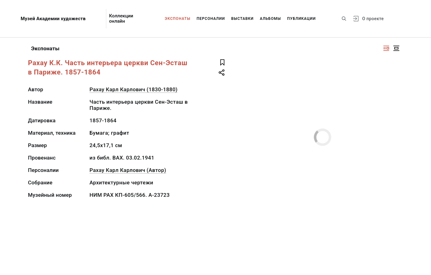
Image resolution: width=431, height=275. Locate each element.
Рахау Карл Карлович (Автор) (127, 170)
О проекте (372, 18)
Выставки (242, 18)
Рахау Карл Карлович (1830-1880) (133, 89)
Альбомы (270, 18)
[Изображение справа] (386, 48)
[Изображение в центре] (396, 48)
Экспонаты (177, 18)
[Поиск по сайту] (344, 19)
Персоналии (211, 18)
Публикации (301, 18)
